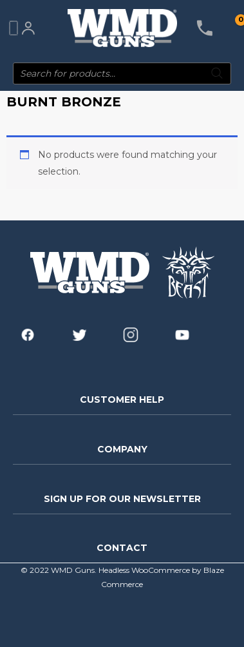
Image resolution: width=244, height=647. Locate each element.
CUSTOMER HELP (122, 399)
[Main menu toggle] (13, 28)
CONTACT (122, 548)
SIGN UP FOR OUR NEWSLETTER (122, 499)
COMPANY (122, 449)
